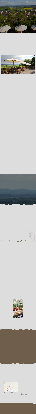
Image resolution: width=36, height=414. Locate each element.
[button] (18, 1)
